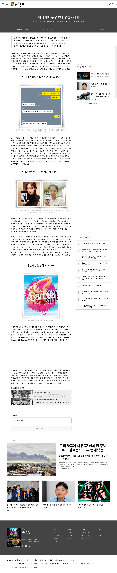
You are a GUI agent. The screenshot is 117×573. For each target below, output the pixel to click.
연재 (83, 529)
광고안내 (99, 535)
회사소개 (14, 560)
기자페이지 (85, 538)
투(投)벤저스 (82, 66)
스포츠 (56, 538)
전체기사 (57, 541)
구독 (29, 388)
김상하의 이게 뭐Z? (18, 388)
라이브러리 (85, 535)
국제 (69, 532)
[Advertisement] (37, 355)
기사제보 (99, 529)
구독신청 (99, 532)
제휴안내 (32, 560)
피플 (69, 538)
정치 (55, 529)
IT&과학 (70, 535)
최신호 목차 (85, 532)
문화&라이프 (58, 535)
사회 (55, 532)
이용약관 (44, 560)
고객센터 (38, 560)
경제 (69, 529)
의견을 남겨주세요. (18, 420)
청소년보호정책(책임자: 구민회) (66, 560)
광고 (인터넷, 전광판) (24, 560)
